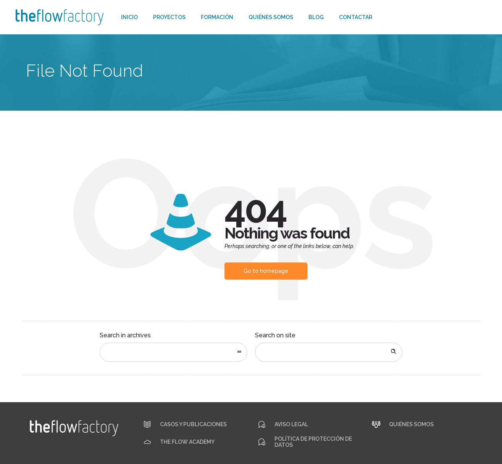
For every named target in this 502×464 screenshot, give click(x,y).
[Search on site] (329, 352)
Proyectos (169, 17)
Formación (217, 17)
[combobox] (173, 352)
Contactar (355, 17)
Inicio (129, 17)
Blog (316, 17)
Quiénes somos (271, 17)
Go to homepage (266, 271)
